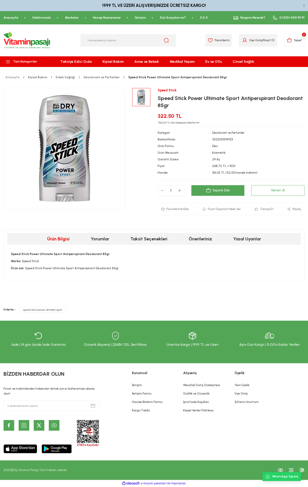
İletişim (137, 385)
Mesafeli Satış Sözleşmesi (201, 385)
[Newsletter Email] (51, 406)
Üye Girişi (241, 394)
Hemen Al (278, 191)
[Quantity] (171, 191)
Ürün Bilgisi (58, 239)
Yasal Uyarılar (247, 239)
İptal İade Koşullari (196, 402)
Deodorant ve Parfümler (229, 133)
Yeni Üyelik (242, 385)
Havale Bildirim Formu (147, 402)
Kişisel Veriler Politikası (198, 411)
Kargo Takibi (141, 411)
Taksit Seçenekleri (148, 239)
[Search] (128, 40)
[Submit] (93, 406)
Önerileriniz (200, 239)
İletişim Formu (141, 394)
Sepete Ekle (218, 190)
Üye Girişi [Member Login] (253, 40)
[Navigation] (26, 61)
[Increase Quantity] (179, 191)
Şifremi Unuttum (247, 402)
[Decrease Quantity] (162, 191)
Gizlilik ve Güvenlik (196, 394)
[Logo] (27, 40)
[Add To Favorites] (175, 209)
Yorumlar (100, 239)
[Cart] (293, 40)
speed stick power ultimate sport (42, 310)
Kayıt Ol (266, 40)
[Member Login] (242, 40)
